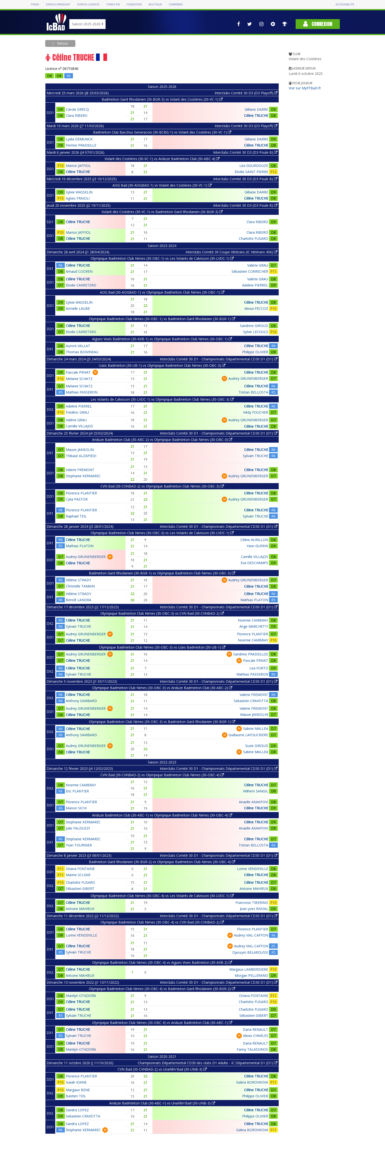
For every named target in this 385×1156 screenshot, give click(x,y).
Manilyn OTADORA (81, 995)
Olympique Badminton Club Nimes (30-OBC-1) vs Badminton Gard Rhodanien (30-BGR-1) (162, 318)
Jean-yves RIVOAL (254, 908)
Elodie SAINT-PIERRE (251, 171)
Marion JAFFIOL (78, 165)
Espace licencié (88, 4)
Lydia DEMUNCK (79, 139)
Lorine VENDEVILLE (252, 868)
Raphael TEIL (76, 516)
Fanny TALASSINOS (252, 1049)
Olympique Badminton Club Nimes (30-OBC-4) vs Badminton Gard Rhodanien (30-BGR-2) (162, 988)
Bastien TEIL (76, 1096)
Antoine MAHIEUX (254, 888)
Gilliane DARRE (256, 109)
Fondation (134, 4)
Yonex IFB (113, 4)
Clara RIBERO (76, 115)
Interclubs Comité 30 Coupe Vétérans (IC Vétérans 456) (231, 252)
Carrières (176, 4)
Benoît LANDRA (78, 600)
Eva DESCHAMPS (254, 562)
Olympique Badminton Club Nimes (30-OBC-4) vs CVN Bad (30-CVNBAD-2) (162, 922)
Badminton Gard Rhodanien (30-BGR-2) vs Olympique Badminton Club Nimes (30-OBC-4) (162, 861)
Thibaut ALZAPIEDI (81, 455)
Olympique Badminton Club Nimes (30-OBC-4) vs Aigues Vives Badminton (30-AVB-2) (162, 962)
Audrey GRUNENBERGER (248, 378)
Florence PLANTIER (81, 493)
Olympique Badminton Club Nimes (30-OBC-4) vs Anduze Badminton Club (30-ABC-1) (162, 1022)
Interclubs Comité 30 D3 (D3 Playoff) (246, 93)
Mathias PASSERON (81, 392)
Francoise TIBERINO (251, 902)
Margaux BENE (78, 1090)
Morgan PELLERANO (251, 975)
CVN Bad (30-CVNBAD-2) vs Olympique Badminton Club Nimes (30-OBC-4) (162, 775)
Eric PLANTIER (77, 791)
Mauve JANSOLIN (80, 449)
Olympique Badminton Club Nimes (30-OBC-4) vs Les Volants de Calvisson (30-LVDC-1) (162, 895)
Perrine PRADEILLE (81, 145)
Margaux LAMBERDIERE (248, 969)
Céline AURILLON (254, 539)
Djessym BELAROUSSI (250, 952)
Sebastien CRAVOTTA (251, 700)
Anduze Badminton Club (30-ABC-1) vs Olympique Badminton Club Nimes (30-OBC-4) (162, 815)
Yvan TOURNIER (79, 845)
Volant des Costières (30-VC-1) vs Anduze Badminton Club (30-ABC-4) (162, 158)
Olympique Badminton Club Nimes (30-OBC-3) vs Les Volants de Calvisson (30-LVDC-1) (162, 532)
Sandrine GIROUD (254, 325)
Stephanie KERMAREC (83, 476)
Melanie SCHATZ (79, 378)
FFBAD (35, 4)
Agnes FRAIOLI (78, 198)
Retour (62, 43)
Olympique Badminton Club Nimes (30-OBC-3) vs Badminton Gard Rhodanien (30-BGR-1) (162, 721)
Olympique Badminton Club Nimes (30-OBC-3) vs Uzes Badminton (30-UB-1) (162, 647)
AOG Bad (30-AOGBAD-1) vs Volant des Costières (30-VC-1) (162, 185)
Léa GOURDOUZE (253, 165)
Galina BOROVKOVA (252, 1082)
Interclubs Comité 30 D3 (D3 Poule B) (245, 152)
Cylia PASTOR (77, 499)
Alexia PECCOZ (256, 308)
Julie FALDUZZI (78, 828)
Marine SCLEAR (78, 874)
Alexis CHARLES (255, 1035)
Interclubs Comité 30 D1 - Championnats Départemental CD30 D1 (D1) (218, 359)
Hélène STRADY (78, 580)
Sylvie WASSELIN (79, 192)
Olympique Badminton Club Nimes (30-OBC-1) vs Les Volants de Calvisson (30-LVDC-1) (162, 258)
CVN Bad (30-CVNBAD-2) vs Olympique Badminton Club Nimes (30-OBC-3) (162, 486)
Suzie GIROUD (256, 745)
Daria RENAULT (255, 1029)
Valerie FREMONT (80, 469)
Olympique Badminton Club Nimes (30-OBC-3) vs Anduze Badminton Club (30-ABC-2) (162, 687)
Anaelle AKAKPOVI (253, 802)
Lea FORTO (258, 668)
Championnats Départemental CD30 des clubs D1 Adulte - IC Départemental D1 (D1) (207, 1063)
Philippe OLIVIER (255, 352)
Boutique (155, 4)
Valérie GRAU (257, 265)
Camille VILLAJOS (79, 426)
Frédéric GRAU (77, 412)
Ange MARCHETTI (253, 626)
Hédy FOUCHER (255, 412)
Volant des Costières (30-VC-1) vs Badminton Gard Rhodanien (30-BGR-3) (162, 211)
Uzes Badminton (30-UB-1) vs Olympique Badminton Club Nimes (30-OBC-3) (162, 365)
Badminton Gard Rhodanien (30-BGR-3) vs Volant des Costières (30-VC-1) (162, 99)
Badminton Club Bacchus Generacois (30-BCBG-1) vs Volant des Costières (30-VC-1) (162, 132)
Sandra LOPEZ (77, 1110)
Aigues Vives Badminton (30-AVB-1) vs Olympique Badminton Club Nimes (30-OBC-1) (162, 339)
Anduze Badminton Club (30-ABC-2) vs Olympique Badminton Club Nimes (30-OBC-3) (162, 439)
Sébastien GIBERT (80, 888)
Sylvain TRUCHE (255, 455)
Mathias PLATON (80, 546)
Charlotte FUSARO (253, 238)
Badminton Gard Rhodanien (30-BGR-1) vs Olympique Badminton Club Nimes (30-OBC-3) (162, 573)
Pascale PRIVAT (78, 372)
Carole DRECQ (77, 109)
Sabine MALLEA (255, 728)
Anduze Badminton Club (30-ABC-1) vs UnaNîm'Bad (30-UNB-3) (162, 1103)
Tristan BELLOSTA (253, 392)
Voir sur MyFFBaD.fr (305, 88)
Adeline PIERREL (255, 285)
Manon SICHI (76, 808)
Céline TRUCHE (256, 115)
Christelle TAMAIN (80, 586)
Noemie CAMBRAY (253, 620)
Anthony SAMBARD (81, 700)
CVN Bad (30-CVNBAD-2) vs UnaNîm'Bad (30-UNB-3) (162, 1069)
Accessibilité (344, 4)
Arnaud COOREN (79, 271)
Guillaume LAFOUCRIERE (248, 735)
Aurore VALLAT (78, 345)
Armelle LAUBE (78, 308)
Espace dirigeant (58, 4)
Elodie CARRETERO (81, 285)
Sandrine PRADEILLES (250, 654)
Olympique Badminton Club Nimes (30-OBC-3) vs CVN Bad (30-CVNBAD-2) (162, 613)
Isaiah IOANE (76, 1082)
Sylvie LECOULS (255, 331)
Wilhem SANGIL (255, 791)
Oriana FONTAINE (80, 868)
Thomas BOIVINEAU (82, 352)
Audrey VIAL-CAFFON (251, 935)
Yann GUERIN (257, 546)
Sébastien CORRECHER (250, 271)
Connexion (317, 24)
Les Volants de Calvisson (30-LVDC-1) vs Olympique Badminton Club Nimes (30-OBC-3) (162, 399)
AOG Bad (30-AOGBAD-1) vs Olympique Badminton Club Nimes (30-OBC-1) (162, 292)
